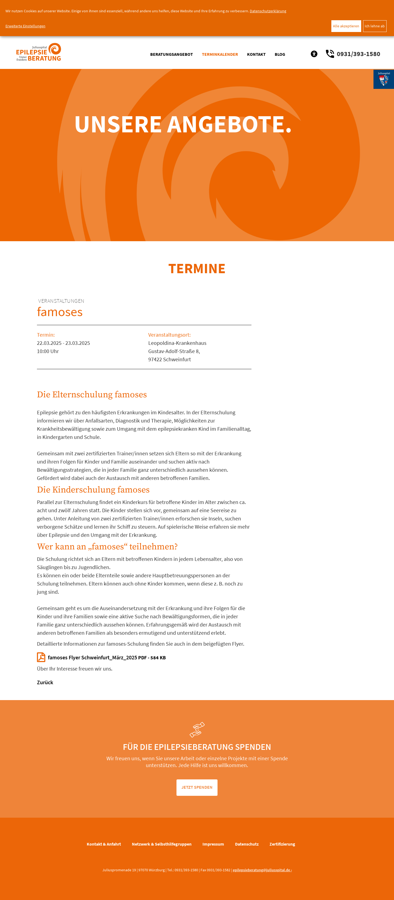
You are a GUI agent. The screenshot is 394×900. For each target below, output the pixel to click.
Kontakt (256, 54)
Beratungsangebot (171, 54)
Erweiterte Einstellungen (25, 26)
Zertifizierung (282, 844)
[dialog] (197, 18)
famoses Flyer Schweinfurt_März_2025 (107, 657)
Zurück (45, 682)
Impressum (213, 844)
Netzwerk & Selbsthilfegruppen (162, 844)
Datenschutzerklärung (268, 10)
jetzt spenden (197, 787)
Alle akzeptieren (346, 26)
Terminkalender (220, 54)
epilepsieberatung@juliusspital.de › (262, 869)
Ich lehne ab (375, 26)
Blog (280, 54)
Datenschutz (247, 844)
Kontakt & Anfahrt (104, 844)
